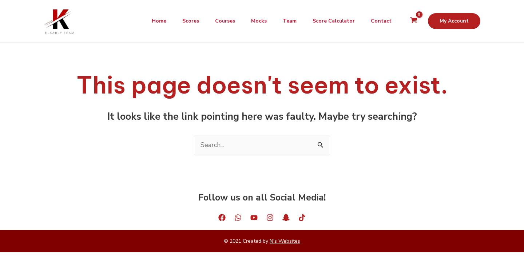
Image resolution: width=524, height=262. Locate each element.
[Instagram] (270, 217)
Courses (219, 20)
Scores (182, 20)
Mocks (254, 20)
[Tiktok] (302, 217)
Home (149, 20)
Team (286, 20)
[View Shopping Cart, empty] (414, 21)
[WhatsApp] (238, 217)
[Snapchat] (286, 217)
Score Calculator (331, 20)
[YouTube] (254, 217)
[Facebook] (222, 217)
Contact (380, 20)
